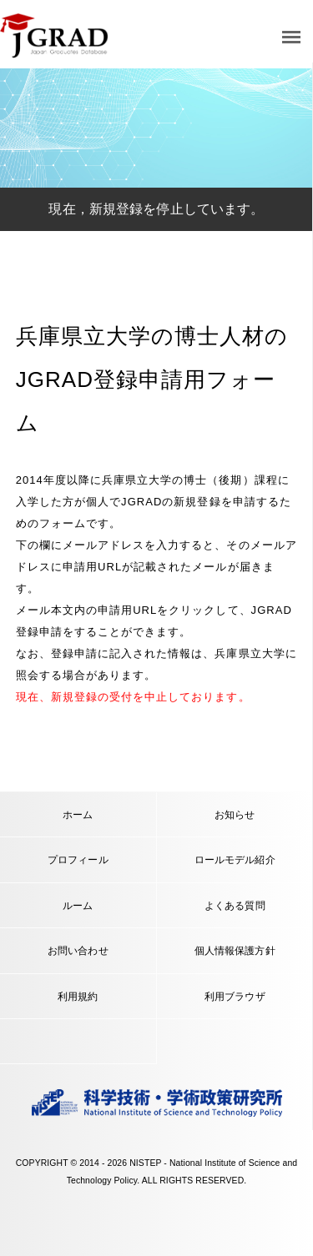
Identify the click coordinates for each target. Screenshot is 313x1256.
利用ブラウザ (234, 996)
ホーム (78, 814)
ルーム (78, 905)
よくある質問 (234, 905)
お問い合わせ (78, 950)
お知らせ (235, 814)
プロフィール (78, 859)
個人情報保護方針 (234, 950)
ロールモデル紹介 (234, 859)
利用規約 (78, 996)
